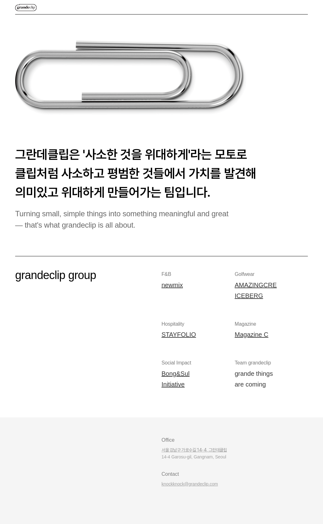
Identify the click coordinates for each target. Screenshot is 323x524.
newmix (172, 285)
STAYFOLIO (179, 334)
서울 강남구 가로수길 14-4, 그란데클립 (194, 449)
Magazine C (251, 334)
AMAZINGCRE (256, 285)
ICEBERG (249, 295)
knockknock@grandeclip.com (190, 483)
